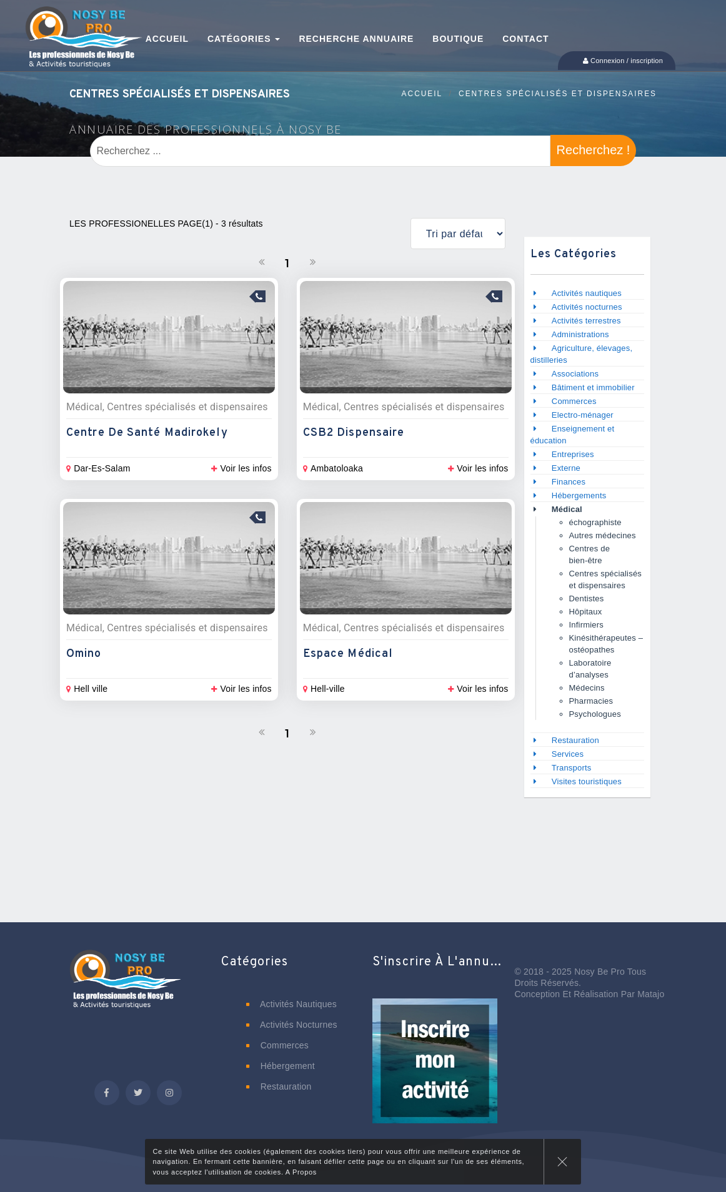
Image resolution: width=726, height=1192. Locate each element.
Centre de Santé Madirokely (147, 433)
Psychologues (595, 714)
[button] (434, 1070)
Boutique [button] (458, 39)
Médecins (587, 687)
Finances (568, 481)
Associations (575, 373)
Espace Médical (348, 654)
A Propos (301, 1172)
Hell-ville (324, 689)
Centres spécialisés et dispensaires (558, 93)
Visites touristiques (587, 781)
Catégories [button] (243, 39)
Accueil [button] (167, 39)
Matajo (650, 994)
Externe (566, 468)
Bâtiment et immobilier (593, 387)
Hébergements (579, 495)
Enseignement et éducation (572, 434)
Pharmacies (591, 701)
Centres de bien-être (589, 554)
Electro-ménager (583, 415)
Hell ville (86, 689)
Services (568, 754)
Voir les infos (241, 468)
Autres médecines (602, 535)
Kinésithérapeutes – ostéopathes (606, 643)
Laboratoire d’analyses (590, 668)
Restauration (577, 740)
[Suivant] (313, 262)
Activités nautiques (587, 293)
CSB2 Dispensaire (354, 433)
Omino (84, 654)
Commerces (574, 401)
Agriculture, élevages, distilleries (581, 354)
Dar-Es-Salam (98, 468)
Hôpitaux (585, 611)
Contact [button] (525, 39)
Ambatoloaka (333, 468)
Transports (572, 767)
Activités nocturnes (587, 307)
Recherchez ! (593, 150)
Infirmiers (586, 624)
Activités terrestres (586, 320)
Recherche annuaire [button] (356, 39)
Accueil (422, 93)
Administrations (580, 334)
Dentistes (586, 598)
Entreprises (573, 454)
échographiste (595, 522)
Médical (567, 509)
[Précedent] (262, 262)
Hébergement (280, 1066)
